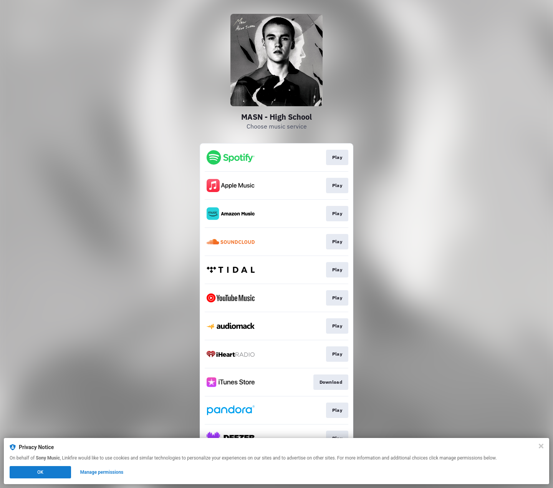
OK (40, 472)
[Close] (541, 446)
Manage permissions (102, 472)
